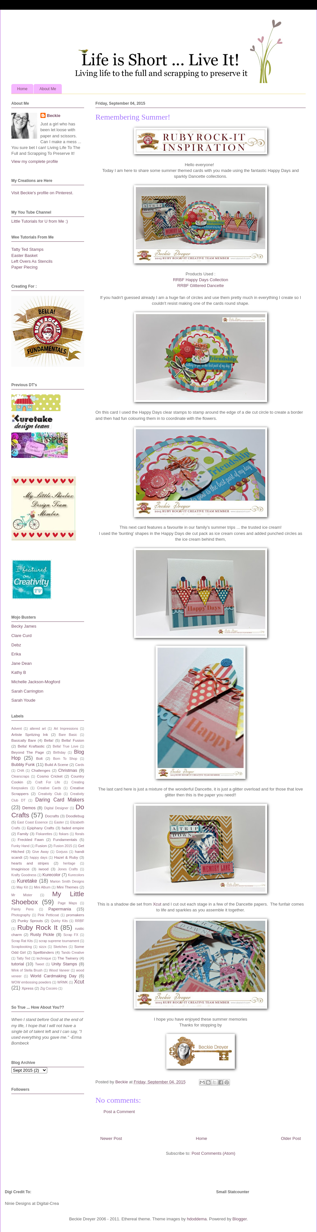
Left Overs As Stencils (31, 261)
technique (44, 958)
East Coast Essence (32, 822)
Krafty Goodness (24, 875)
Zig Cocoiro (48, 988)
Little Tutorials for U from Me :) (39, 221)
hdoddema (197, 1218)
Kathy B (18, 672)
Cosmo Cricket (49, 776)
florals (79, 834)
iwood (43, 869)
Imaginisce (20, 869)
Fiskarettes (44, 834)
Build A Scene (56, 764)
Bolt (39, 758)
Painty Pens (22, 909)
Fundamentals (65, 839)
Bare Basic (68, 735)
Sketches (60, 947)
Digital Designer (56, 808)
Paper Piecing (24, 267)
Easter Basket (24, 255)
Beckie (53, 115)
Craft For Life (47, 782)
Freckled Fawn (31, 839)
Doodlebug (75, 816)
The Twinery (68, 958)
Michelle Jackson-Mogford (35, 681)
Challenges (40, 770)
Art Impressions (66, 728)
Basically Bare (23, 740)
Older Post (291, 1138)
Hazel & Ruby (66, 857)
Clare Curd (21, 635)
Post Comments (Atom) (213, 1153)
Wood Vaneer (59, 970)
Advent (16, 728)
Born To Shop (65, 758)
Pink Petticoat (48, 915)
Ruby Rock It (37, 927)
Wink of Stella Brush (26, 970)
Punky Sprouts (30, 921)
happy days (38, 857)
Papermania (60, 909)
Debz (16, 645)
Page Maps (67, 903)
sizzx (42, 947)
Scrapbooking (21, 947)
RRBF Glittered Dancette (200, 285)
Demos (29, 807)
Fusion (41, 846)
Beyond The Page (27, 752)
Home (22, 89)
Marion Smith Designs (67, 881)
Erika (16, 654)
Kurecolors (76, 875)
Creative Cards (49, 788)
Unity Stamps (64, 963)
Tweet (39, 964)
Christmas (67, 770)
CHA (20, 770)
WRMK (62, 982)
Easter (59, 822)
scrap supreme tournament (59, 941)
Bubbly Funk (23, 764)
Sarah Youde (23, 700)
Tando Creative (72, 952)
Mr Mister (21, 895)
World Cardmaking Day (53, 975)
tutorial (17, 963)
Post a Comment (119, 1111)
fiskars (64, 834)
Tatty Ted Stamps (27, 249)
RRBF (79, 921)
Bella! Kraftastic (31, 746)
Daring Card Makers (59, 799)
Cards (79, 765)
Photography (20, 915)
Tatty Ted (23, 958)
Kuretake (27, 881)
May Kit (22, 887)
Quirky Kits (59, 921)
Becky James (23, 626)
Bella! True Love (65, 746)
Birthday (59, 752)
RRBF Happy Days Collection (200, 279)
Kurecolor (51, 874)
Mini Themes (67, 887)
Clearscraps (20, 776)
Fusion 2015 (62, 846)
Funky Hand (20, 846)
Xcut (156, 904)
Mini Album (42, 887)
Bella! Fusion (72, 740)
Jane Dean (21, 663)
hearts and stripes (30, 863)
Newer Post (111, 1138)
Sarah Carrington (27, 691)
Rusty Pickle (42, 934)
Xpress (27, 988)
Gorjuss (62, 852)
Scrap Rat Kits (22, 941)
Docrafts (52, 816)
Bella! (48, 740)
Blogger (240, 1218)
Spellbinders (43, 952)
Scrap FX (70, 935)
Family (22, 834)
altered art (38, 728)
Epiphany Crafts (40, 828)
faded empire (73, 828)
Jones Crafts (68, 869)
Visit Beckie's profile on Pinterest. (42, 192)
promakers (75, 915)
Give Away (40, 852)
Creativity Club (49, 794)
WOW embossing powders (31, 982)
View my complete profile (34, 161)
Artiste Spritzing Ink (29, 734)
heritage (69, 863)
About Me (47, 89)
